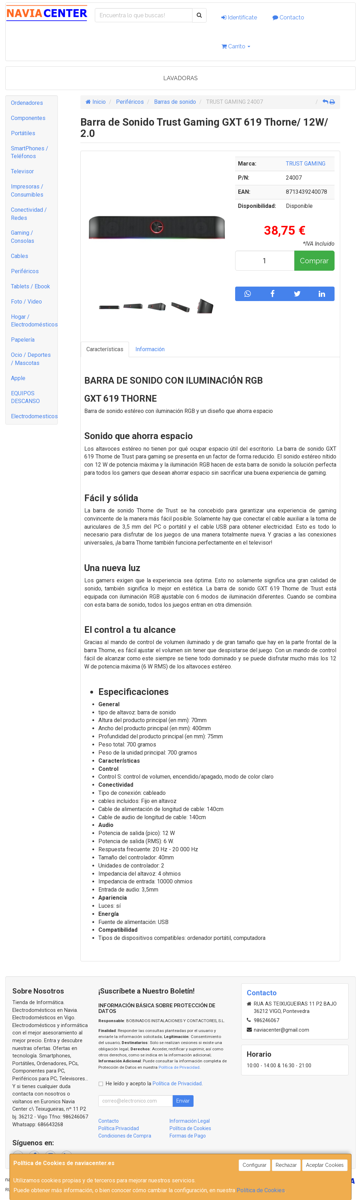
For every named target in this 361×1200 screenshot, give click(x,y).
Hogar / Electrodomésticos (34, 320)
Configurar (255, 1165)
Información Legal (190, 1121)
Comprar (314, 261)
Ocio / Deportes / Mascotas (31, 359)
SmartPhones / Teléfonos (29, 152)
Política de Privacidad (179, 1067)
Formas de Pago (188, 1136)
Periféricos (25, 271)
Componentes (28, 118)
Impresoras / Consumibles (27, 190)
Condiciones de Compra (124, 1136)
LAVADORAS (180, 78)
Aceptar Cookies (325, 1165)
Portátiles (23, 133)
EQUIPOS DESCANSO (25, 397)
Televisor (22, 171)
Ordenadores (27, 103)
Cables (19, 256)
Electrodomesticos (34, 416)
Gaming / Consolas (22, 236)
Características (104, 349)
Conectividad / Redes (29, 213)
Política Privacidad (118, 1128)
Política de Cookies (261, 1190)
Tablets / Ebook (30, 286)
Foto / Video (26, 301)
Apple (18, 378)
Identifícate (239, 17)
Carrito (235, 46)
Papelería (23, 339)
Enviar (183, 1101)
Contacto (288, 17)
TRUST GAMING (305, 163)
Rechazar (286, 1165)
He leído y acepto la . (154, 1084)
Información (150, 349)
